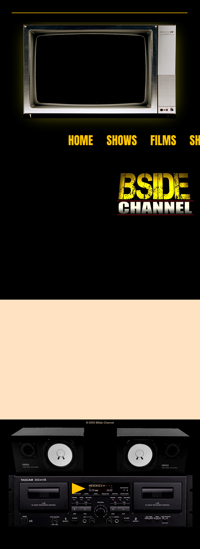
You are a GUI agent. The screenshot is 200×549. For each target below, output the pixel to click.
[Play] (78, 488)
